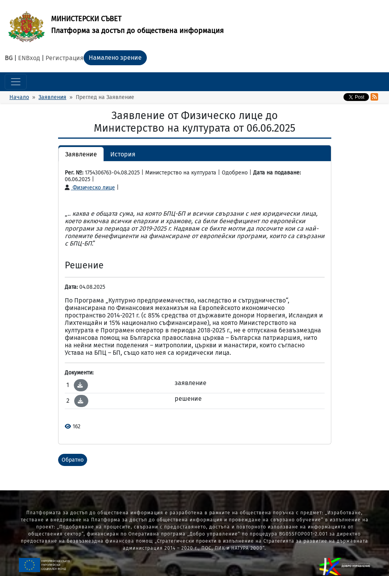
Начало (19, 97)
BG (9, 58)
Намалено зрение (115, 57)
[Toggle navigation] (16, 82)
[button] (80, 385)
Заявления (52, 97)
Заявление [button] (81, 154)
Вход (33, 58)
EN (22, 58)
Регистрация (65, 58)
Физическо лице (90, 187)
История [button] (122, 154)
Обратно (73, 460)
